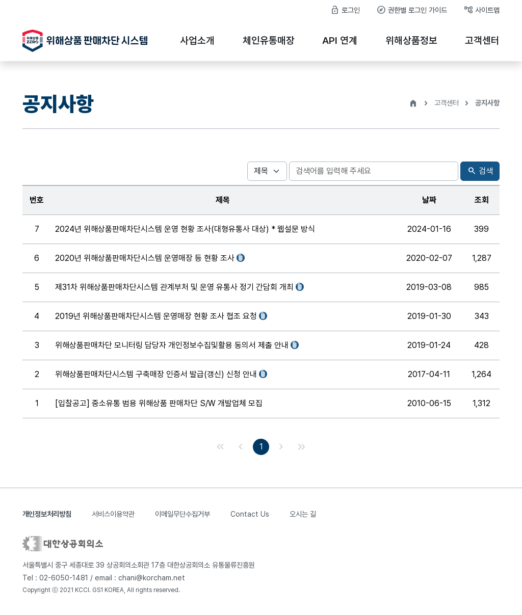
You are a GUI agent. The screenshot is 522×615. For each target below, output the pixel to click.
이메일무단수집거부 (182, 514)
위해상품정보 (411, 40)
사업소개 (197, 40)
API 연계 (339, 40)
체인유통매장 (269, 40)
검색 (480, 171)
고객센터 (482, 40)
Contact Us (249, 514)
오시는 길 (303, 514)
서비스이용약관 (113, 514)
